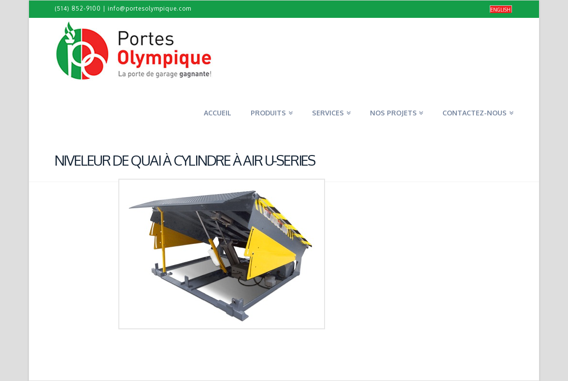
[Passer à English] (500, 9)
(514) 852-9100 (78, 8)
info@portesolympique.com (149, 8)
